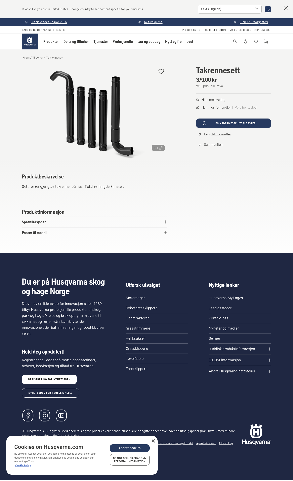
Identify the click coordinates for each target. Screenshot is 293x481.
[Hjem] (30, 41)
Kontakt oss (262, 29)
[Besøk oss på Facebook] (28, 415)
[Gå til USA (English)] (268, 9)
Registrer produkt (214, 29)
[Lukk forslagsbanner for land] (286, 8)
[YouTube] (61, 415)
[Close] (153, 440)
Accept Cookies (130, 448)
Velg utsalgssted (240, 29)
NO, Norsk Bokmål (54, 29)
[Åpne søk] (235, 41)
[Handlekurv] (266, 41)
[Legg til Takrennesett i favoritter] (161, 71)
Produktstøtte (191, 29)
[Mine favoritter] (256, 41)
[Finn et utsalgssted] (245, 41)
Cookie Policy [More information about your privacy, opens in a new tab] (23, 465)
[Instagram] (45, 415)
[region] (82, 455)
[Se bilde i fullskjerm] (94, 114)
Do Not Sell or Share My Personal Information (129, 460)
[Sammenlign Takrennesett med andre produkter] (210, 145)
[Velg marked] (230, 9)
